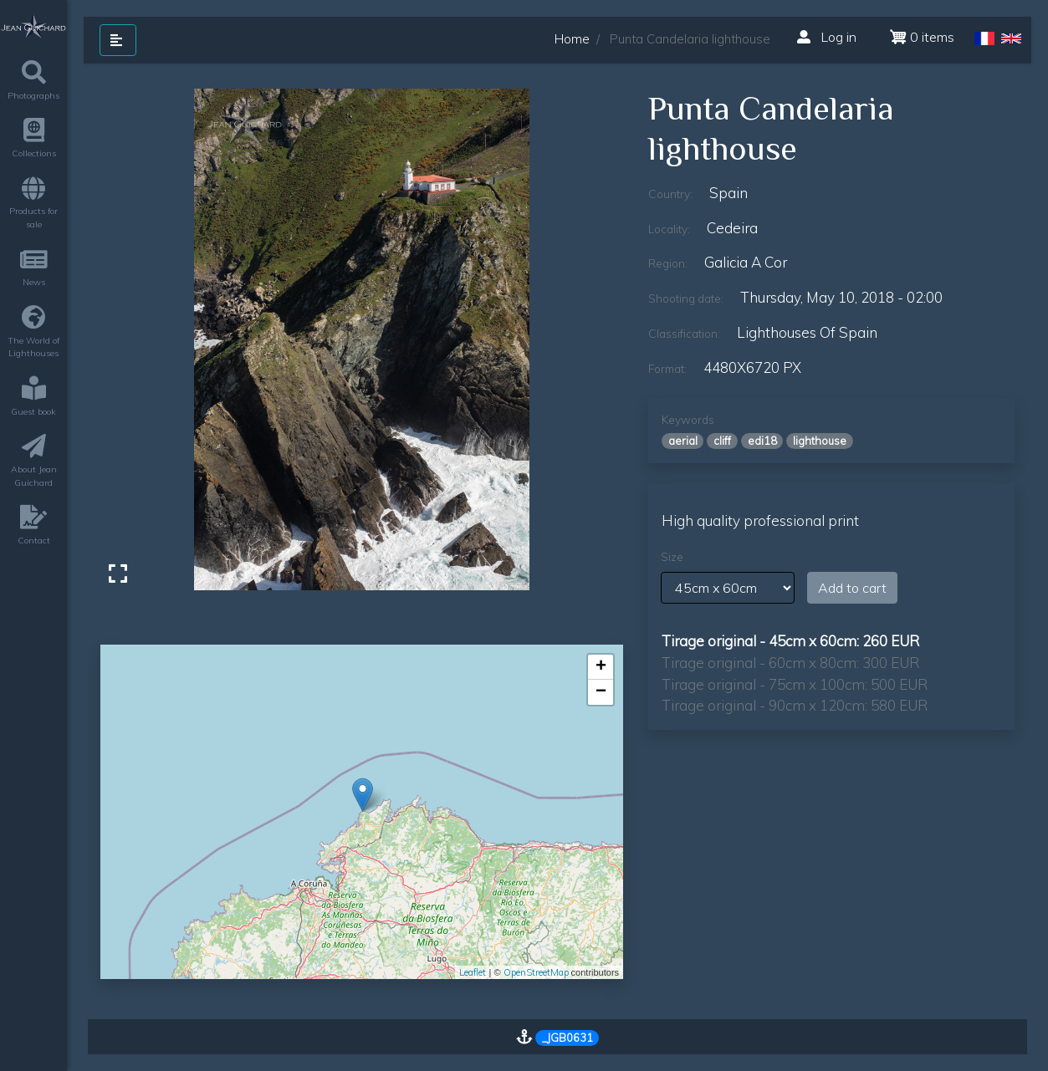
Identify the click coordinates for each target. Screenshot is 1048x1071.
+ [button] (601, 667)
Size (672, 557)
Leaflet (472, 972)
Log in (826, 36)
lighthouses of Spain (807, 332)
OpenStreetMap (536, 972)
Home (572, 39)
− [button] (601, 692)
